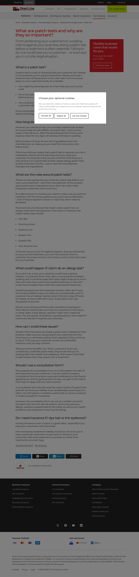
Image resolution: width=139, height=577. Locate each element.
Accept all (46, 115)
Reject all (63, 115)
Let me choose (81, 115)
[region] (70, 108)
